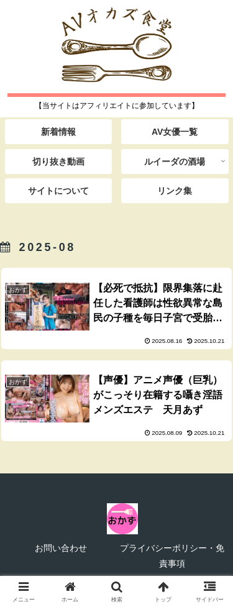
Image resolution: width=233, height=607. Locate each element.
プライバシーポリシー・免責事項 (172, 555)
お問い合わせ (61, 548)
